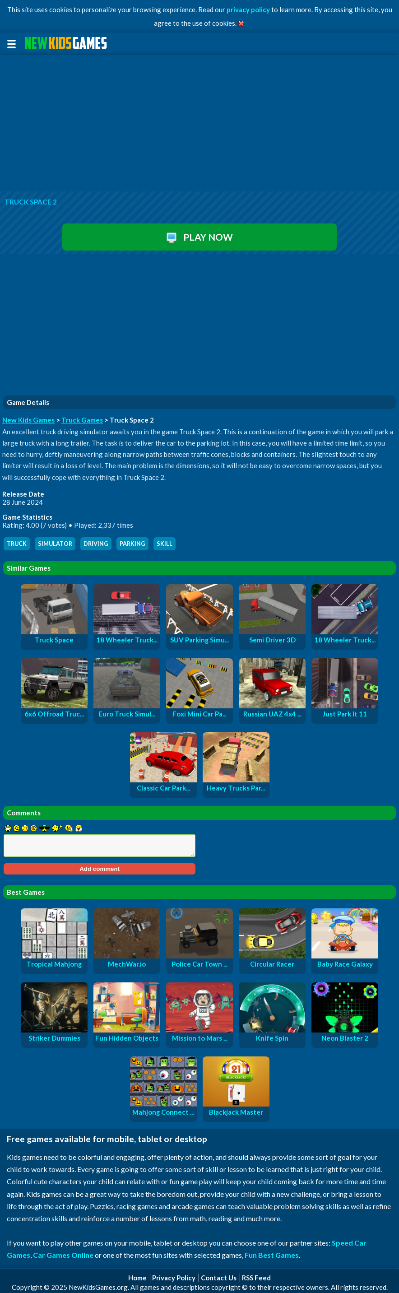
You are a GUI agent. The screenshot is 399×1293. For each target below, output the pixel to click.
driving (96, 543)
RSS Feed (256, 1278)
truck (17, 543)
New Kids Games (28, 420)
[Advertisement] (199, 123)
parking (132, 543)
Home (137, 1278)
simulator (55, 543)
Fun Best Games (272, 1255)
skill (164, 543)
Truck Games (82, 420)
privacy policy (248, 9)
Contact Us (219, 1278)
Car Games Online (63, 1255)
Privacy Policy (173, 1278)
